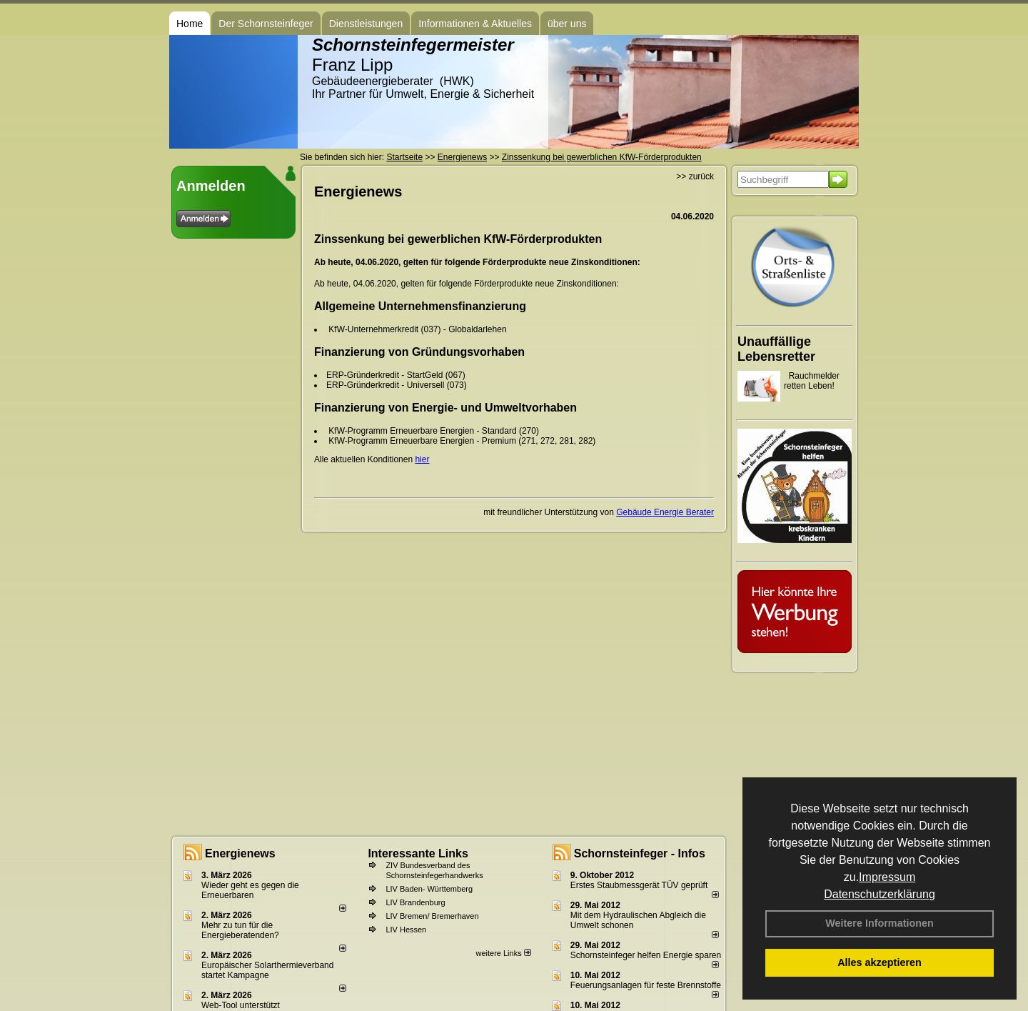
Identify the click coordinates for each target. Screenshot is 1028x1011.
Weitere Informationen (879, 923)
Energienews (240, 853)
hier (422, 459)
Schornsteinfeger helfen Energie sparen (645, 955)
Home (189, 23)
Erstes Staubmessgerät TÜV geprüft (639, 885)
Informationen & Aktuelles (475, 23)
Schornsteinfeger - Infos (639, 853)
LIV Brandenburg (415, 902)
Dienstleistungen (366, 23)
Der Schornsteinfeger (265, 23)
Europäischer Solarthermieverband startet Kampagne (267, 970)
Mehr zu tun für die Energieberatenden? (240, 930)
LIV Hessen (406, 929)
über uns (567, 23)
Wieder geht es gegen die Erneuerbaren (250, 890)
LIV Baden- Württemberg (429, 889)
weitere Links (502, 953)
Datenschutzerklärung (879, 894)
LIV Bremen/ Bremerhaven (432, 916)
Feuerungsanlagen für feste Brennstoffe (645, 985)
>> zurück (695, 176)
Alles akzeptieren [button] (879, 962)
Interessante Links (418, 853)
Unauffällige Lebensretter (776, 349)
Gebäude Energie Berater (665, 512)
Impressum (887, 877)
